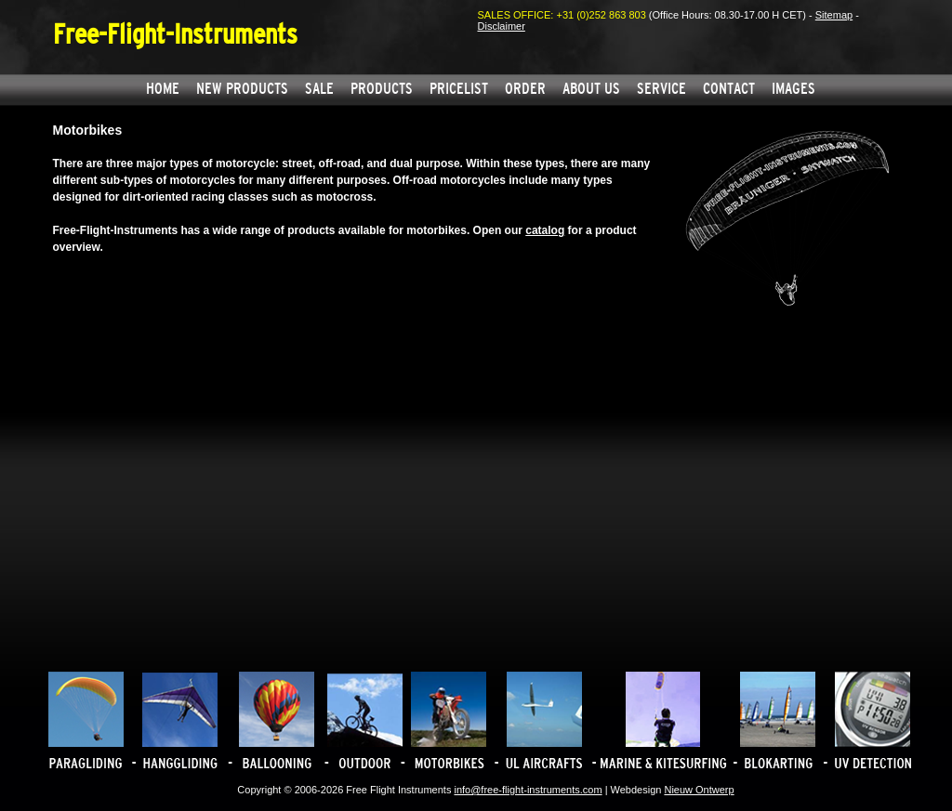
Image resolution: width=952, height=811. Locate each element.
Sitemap (834, 14)
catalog (544, 230)
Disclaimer (501, 26)
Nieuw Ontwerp (699, 789)
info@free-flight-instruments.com (528, 789)
